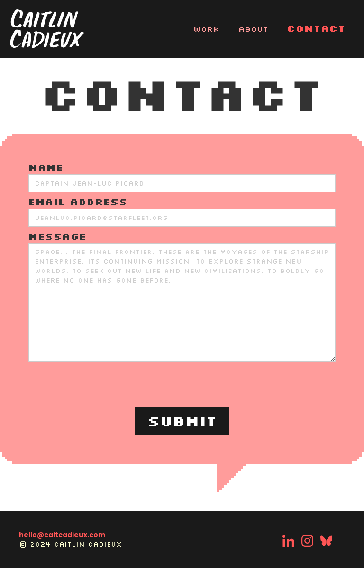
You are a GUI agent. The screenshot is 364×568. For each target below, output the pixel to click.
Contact (316, 28)
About (253, 29)
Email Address (77, 201)
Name (45, 167)
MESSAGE (57, 236)
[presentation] (182, 384)
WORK (206, 29)
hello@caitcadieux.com (62, 535)
